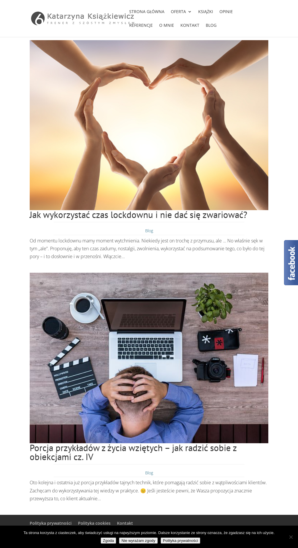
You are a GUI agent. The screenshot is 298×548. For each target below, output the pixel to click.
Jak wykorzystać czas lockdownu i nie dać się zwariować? (138, 215)
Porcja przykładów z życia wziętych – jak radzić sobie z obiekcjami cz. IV (133, 452)
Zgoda (108, 540)
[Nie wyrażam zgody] (291, 537)
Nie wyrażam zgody (138, 540)
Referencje (141, 25)
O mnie (166, 25)
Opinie (226, 12)
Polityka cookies (94, 523)
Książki (205, 12)
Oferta (178, 12)
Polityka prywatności (51, 523)
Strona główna (146, 12)
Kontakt (189, 25)
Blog (211, 25)
